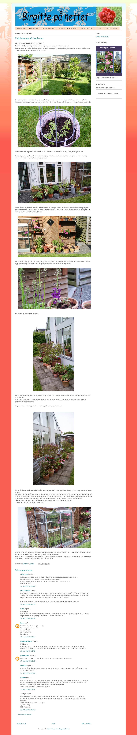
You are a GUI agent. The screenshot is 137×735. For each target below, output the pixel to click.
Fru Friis (23, 665)
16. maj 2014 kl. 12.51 (27, 651)
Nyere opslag (21, 723)
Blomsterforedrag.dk (111, 28)
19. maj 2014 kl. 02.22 (27, 710)
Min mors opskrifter (87, 28)
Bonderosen (24, 655)
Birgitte (23, 677)
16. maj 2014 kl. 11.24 (27, 637)
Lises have (24, 574)
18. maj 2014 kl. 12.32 (27, 689)
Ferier (99, 28)
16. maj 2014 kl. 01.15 (27, 604)
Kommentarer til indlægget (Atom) (58, 729)
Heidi (22, 609)
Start (53, 723)
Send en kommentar (25, 714)
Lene (22, 623)
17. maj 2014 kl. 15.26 (27, 673)
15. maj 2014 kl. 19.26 (27, 586)
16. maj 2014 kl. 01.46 (27, 618)
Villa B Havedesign (102, 36)
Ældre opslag (85, 723)
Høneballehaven (26, 641)
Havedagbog (21, 28)
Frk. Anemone (25, 590)
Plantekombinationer (48, 28)
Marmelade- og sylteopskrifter (68, 28)
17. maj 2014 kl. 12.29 (27, 661)
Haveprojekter (33, 28)
